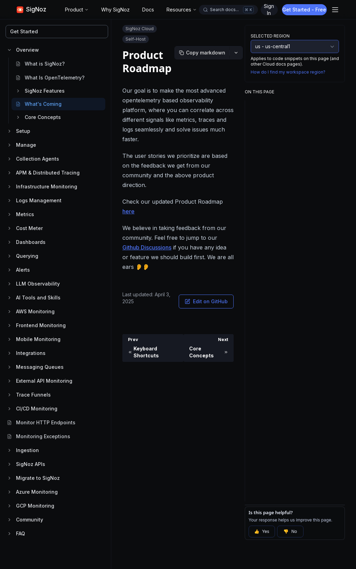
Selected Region (270, 36)
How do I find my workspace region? (288, 72)
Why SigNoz (115, 9)
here (128, 211)
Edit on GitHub (206, 301)
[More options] (236, 52)
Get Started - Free (305, 9)
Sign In (269, 9)
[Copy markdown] (202, 52)
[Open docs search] (228, 10)
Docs (148, 9)
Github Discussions (146, 247)
